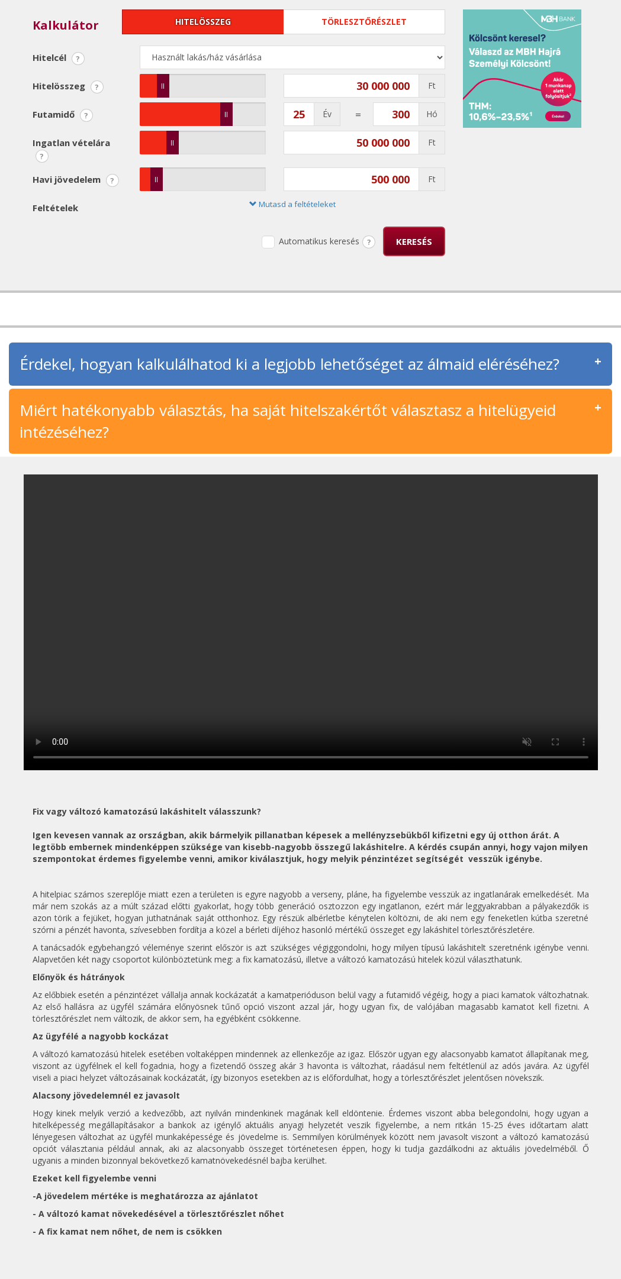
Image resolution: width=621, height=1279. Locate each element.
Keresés (414, 241)
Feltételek (55, 208)
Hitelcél (59, 58)
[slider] (163, 86)
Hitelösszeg (203, 21)
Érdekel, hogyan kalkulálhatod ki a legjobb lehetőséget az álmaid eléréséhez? (289, 363)
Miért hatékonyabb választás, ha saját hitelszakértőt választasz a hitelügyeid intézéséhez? (288, 421)
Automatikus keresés (310, 241)
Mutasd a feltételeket (292, 204)
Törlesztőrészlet (364, 21)
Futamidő (63, 115)
